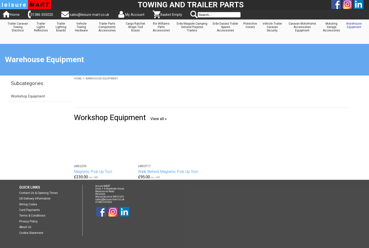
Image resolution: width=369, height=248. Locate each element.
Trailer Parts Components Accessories (107, 27)
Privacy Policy (28, 221)
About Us (25, 227)
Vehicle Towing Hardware (81, 27)
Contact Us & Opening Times (38, 193)
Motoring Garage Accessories (331, 27)
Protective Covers (250, 25)
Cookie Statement (31, 233)
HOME (78, 78)
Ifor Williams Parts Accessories (161, 27)
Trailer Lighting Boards (61, 27)
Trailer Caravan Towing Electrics (18, 27)
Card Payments (29, 210)
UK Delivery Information (35, 198)
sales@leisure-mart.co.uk (89, 15)
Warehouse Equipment (354, 25)
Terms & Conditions (32, 215)
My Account (134, 15)
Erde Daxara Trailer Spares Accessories (225, 27)
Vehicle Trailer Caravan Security (272, 27)
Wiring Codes (28, 204)
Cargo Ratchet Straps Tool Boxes (135, 27)
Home (15, 15)
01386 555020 (42, 15)
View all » (158, 118)
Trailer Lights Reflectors (41, 27)
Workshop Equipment (28, 96)
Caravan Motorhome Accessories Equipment (302, 27)
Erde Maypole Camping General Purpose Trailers (192, 27)
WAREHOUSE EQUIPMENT (102, 78)
